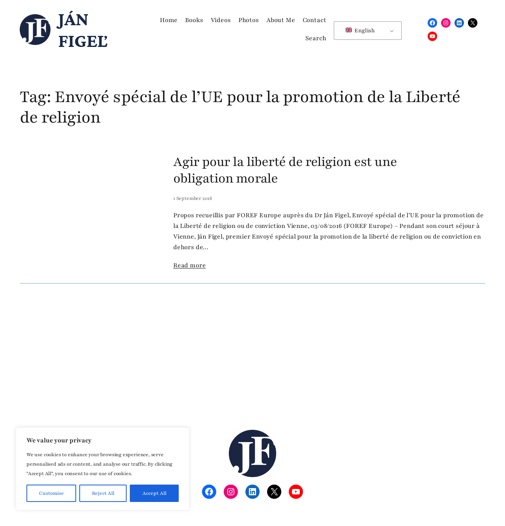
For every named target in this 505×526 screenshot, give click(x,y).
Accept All (154, 493)
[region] (102, 468)
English (360, 30)
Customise (51, 493)
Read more (189, 265)
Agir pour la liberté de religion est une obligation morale (285, 170)
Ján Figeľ (82, 29)
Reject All (103, 493)
